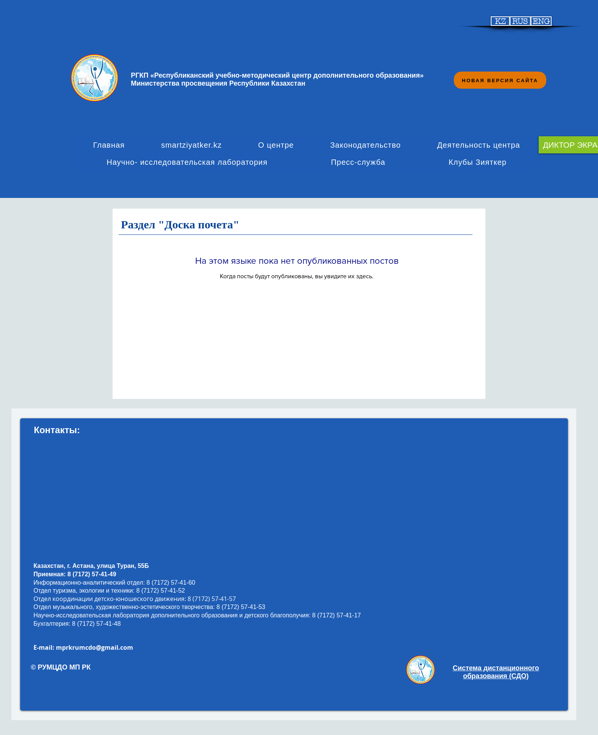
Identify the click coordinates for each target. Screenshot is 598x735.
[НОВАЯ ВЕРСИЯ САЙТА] (500, 80)
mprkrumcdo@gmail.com (94, 647)
